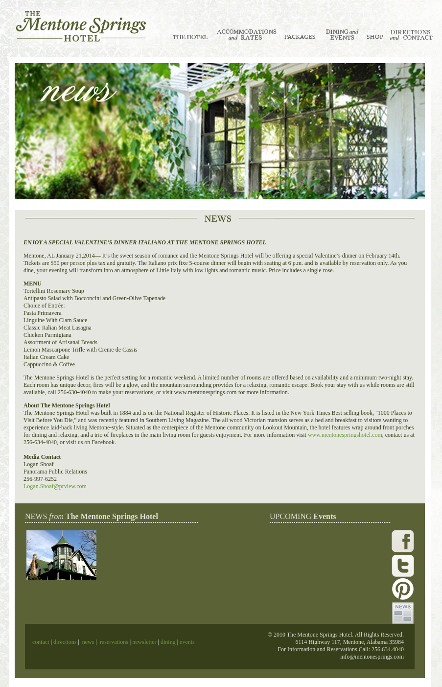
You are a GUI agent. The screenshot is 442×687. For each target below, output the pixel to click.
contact (41, 642)
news (88, 642)
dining (167, 642)
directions (64, 642)
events (187, 642)
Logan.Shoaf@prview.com (55, 486)
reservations (114, 642)
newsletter (144, 642)
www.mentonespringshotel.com (345, 434)
